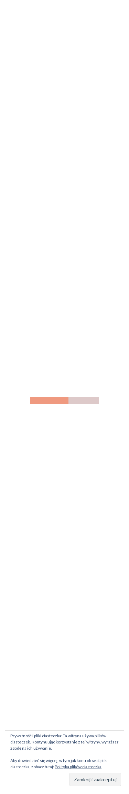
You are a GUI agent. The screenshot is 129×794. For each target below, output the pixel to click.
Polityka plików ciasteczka (78, 766)
